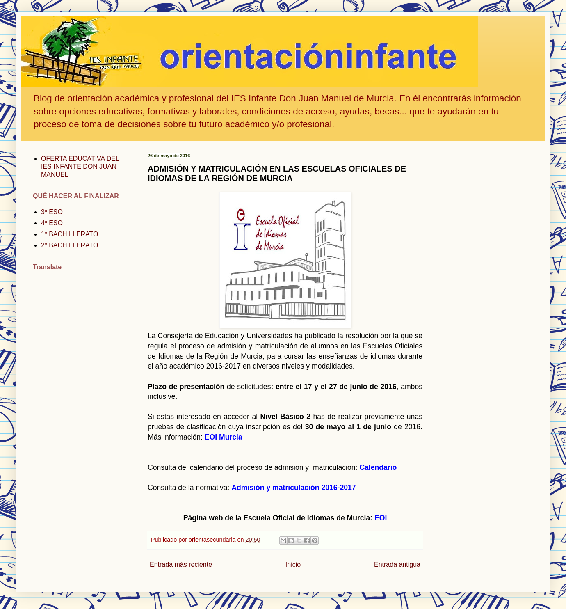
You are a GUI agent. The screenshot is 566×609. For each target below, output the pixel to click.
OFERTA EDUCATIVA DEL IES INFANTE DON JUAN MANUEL (80, 166)
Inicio (293, 564)
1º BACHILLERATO (69, 234)
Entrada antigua (397, 564)
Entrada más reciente (181, 564)
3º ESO (52, 211)
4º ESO (52, 223)
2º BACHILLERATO (69, 245)
